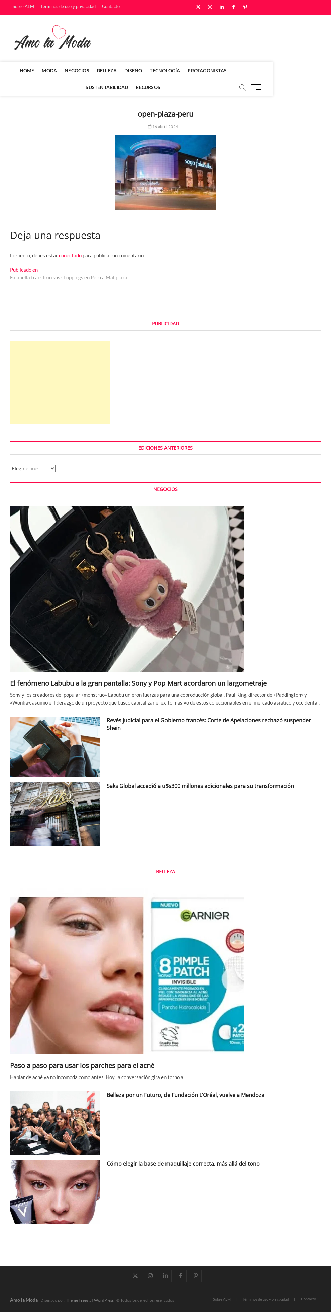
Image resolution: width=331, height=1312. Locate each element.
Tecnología (169, 70)
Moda (53, 70)
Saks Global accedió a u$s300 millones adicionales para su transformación (200, 786)
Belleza (111, 70)
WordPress (104, 1300)
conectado (70, 255)
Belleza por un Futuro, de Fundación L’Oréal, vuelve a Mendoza (185, 1095)
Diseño (137, 70)
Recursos (152, 87)
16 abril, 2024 (163, 126)
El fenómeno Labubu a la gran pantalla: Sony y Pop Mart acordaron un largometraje (138, 683)
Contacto (111, 6)
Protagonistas (211, 70)
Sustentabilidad (259, 70)
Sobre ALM (23, 6)
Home (30, 70)
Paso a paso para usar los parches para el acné (82, 1065)
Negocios (81, 70)
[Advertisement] (60, 382)
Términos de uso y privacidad (68, 6)
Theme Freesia (78, 1300)
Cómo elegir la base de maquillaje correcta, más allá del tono (183, 1163)
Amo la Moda (24, 1300)
